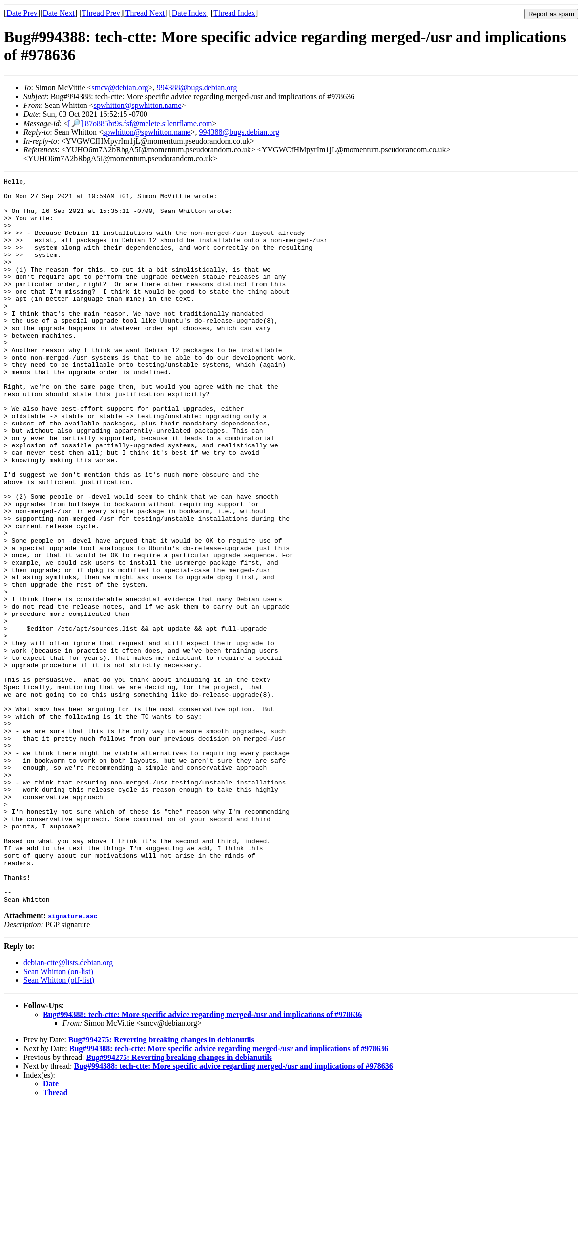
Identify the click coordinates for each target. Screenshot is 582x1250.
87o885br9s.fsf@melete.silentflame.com (148, 123)
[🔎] (75, 123)
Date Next (59, 13)
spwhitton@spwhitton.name (138, 105)
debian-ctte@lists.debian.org (68, 1107)
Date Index (189, 13)
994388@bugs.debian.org (197, 88)
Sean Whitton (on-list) (58, 1116)
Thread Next (145, 13)
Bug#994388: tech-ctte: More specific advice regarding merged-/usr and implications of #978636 (202, 1159)
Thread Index (234, 13)
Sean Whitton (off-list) (58, 1125)
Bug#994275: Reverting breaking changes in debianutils (161, 1185)
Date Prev (22, 13)
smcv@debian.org (120, 88)
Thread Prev (101, 13)
